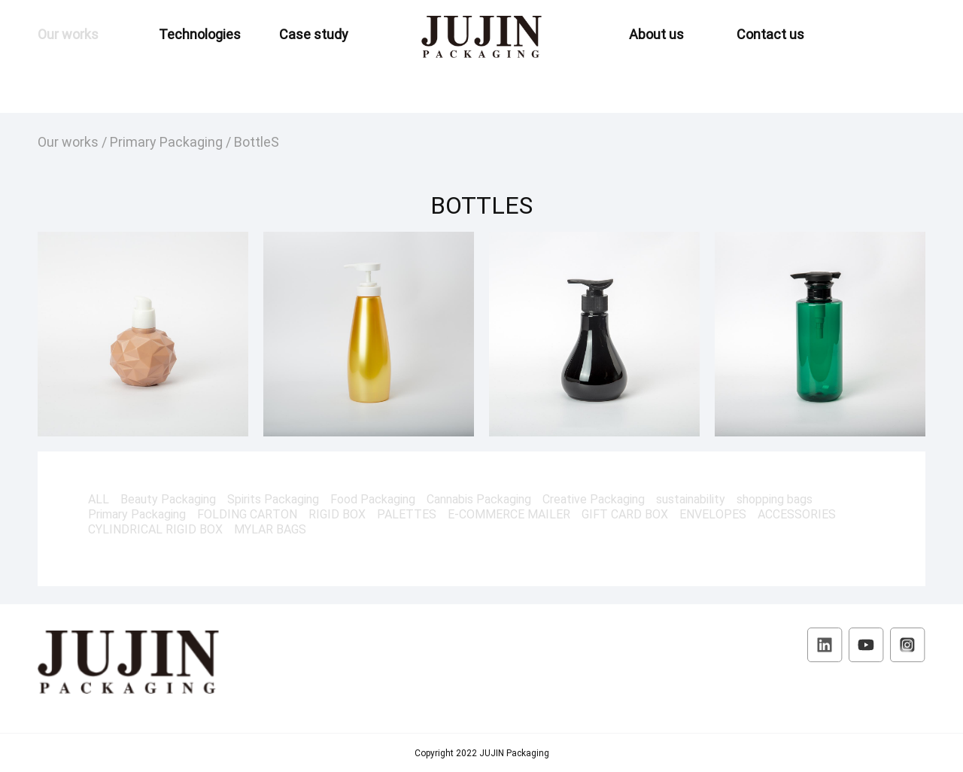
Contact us (770, 34)
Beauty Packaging (168, 498)
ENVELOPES (712, 513)
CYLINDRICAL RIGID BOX (155, 528)
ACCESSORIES (797, 513)
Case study (313, 34)
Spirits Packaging (273, 498)
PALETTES (406, 513)
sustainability (690, 498)
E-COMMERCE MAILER (509, 513)
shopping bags (775, 498)
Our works (68, 34)
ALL (98, 498)
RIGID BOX (337, 513)
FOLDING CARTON (247, 513)
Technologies (200, 34)
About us (656, 34)
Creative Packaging (593, 498)
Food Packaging (372, 498)
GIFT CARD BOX (625, 513)
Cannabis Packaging (479, 498)
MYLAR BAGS (270, 528)
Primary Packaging (166, 141)
